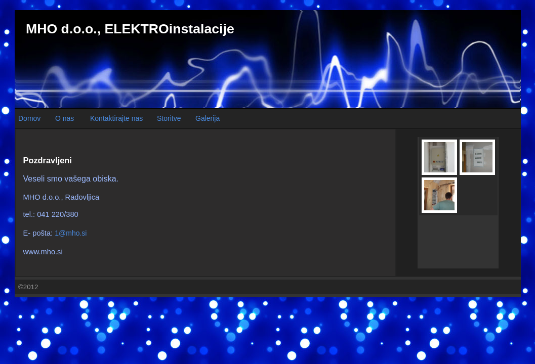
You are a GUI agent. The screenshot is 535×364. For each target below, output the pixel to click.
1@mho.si (71, 233)
